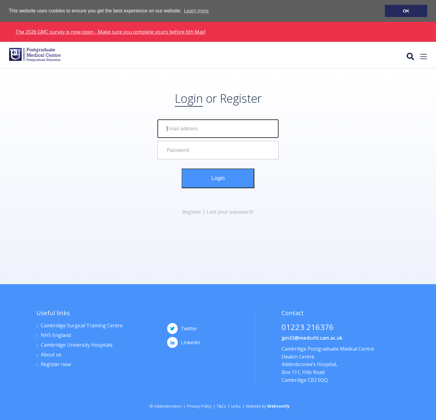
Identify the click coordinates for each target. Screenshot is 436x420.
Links (236, 405)
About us (51, 355)
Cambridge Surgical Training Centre (82, 325)
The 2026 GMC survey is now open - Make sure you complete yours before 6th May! (110, 31)
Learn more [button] (196, 10)
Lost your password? (230, 211)
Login (218, 178)
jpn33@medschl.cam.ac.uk (312, 337)
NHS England (56, 335)
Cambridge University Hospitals (77, 345)
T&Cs (221, 405)
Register (241, 98)
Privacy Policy (199, 405)
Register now (56, 364)
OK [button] (406, 10)
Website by (267, 405)
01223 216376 (308, 327)
